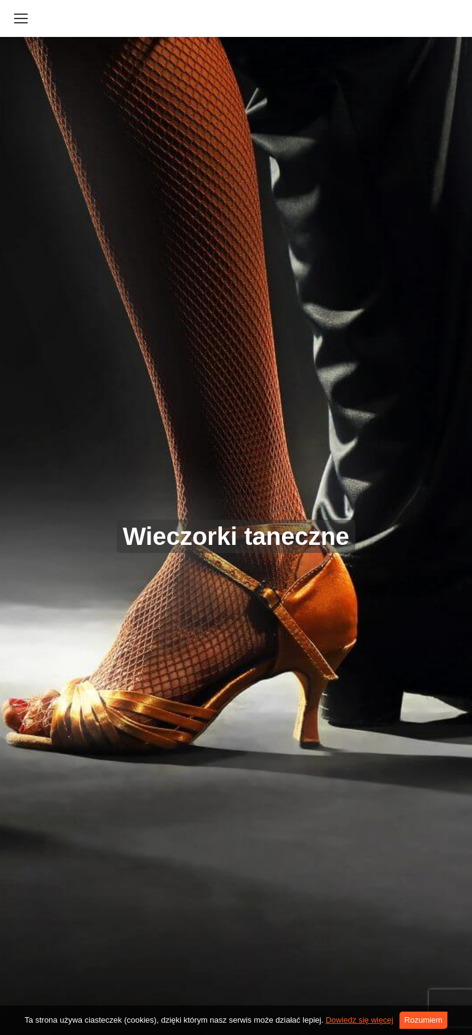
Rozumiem (423, 1020)
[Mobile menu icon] (21, 18)
